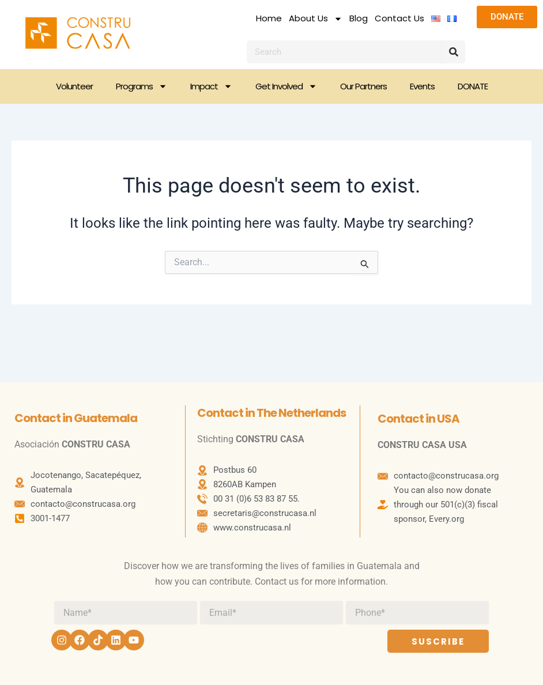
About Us (315, 18)
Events (422, 86)
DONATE (473, 86)
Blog (358, 18)
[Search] (453, 51)
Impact (211, 86)
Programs (141, 86)
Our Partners (363, 86)
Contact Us (399, 18)
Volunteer (74, 86)
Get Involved (286, 86)
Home (269, 18)
